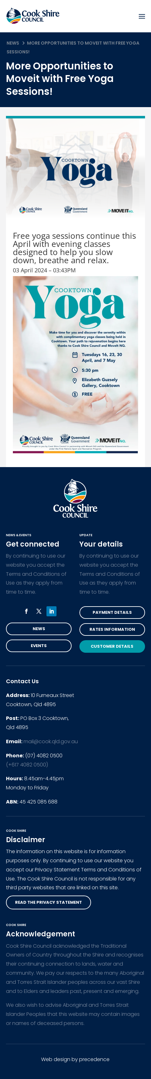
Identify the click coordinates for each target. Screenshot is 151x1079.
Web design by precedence (75, 1059)
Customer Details (112, 646)
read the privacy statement (48, 902)
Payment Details (112, 612)
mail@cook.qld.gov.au (51, 741)
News (13, 43)
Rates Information (112, 629)
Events (39, 646)
